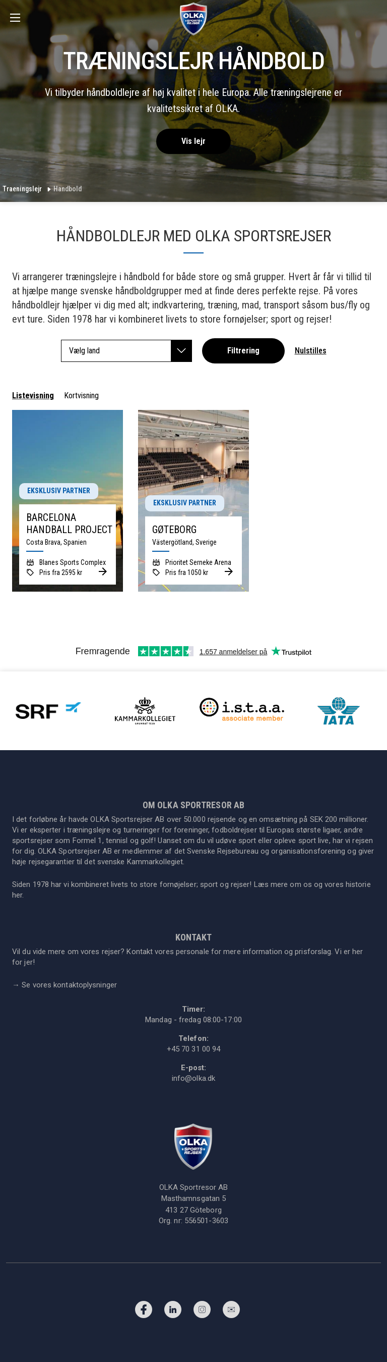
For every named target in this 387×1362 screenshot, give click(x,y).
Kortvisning (81, 395)
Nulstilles (311, 350)
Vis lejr (193, 141)
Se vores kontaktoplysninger (64, 984)
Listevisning (33, 395)
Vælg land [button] (130, 351)
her (17, 895)
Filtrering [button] (243, 350)
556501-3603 (206, 1220)
